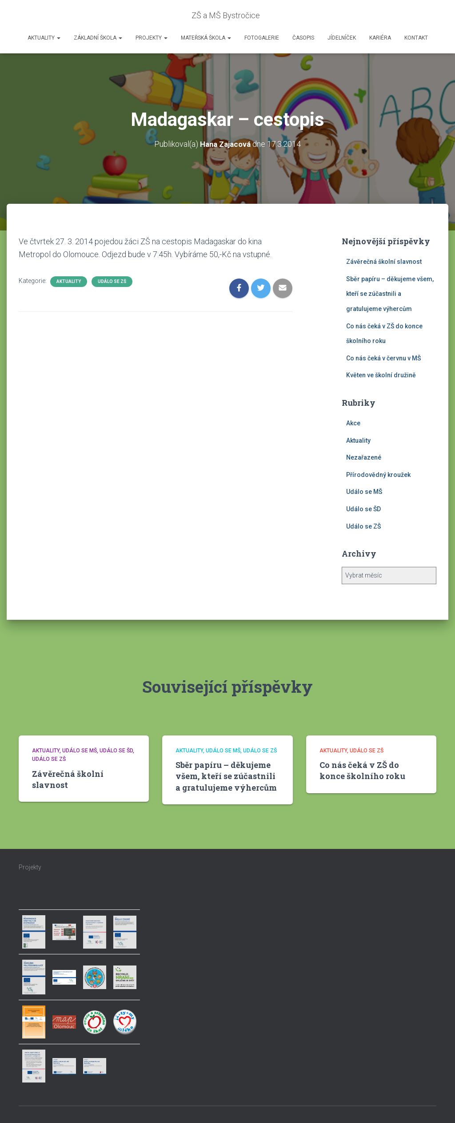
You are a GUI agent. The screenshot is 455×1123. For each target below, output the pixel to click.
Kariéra (380, 38)
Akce (353, 423)
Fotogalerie (261, 38)
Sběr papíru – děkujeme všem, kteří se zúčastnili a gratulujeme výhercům (390, 293)
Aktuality (44, 38)
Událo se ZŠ (112, 281)
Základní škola (98, 38)
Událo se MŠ (364, 491)
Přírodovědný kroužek (378, 474)
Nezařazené (363, 457)
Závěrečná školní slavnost (384, 261)
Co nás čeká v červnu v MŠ (383, 358)
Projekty (152, 38)
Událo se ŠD (363, 509)
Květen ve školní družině (381, 375)
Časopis (303, 38)
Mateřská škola (206, 38)
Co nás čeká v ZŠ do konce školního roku (362, 770)
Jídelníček (341, 38)
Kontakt (416, 38)
